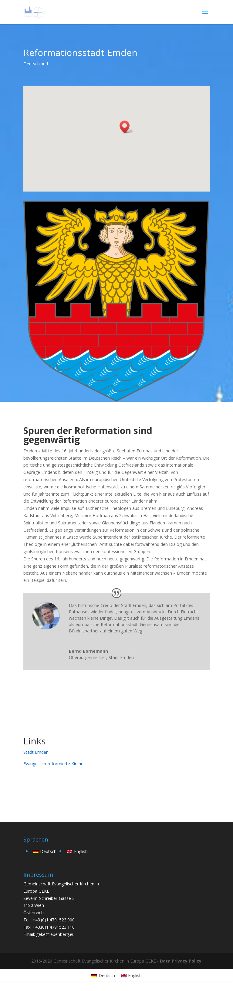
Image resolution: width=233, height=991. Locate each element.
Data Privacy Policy (180, 961)
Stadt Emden (36, 752)
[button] (126, 126)
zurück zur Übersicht (60, 790)
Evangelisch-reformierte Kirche (53, 763)
